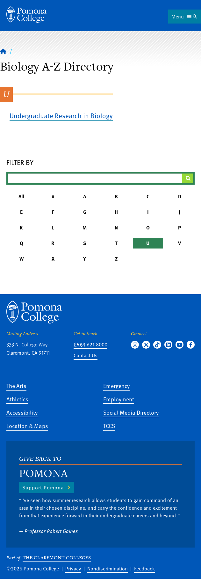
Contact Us (85, 355)
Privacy (73, 568)
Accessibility (22, 412)
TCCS (109, 425)
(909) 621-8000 (90, 344)
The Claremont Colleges (57, 557)
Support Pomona (43, 487)
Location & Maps (27, 425)
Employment (118, 399)
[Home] (26, 14)
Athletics (17, 399)
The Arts (16, 385)
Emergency (116, 385)
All (21, 196)
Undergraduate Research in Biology (61, 115)
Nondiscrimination (107, 568)
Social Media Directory (131, 412)
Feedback (144, 568)
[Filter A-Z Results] (95, 178)
